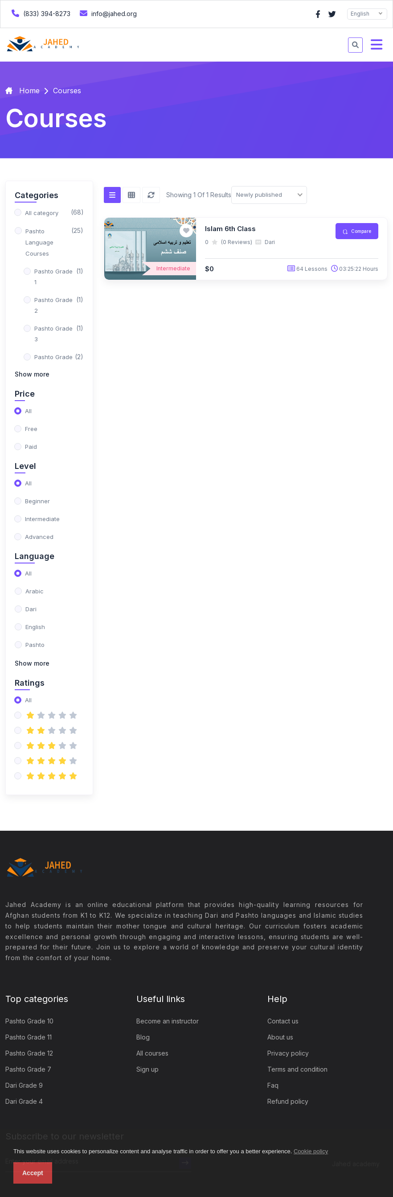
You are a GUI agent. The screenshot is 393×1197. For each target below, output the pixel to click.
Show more (32, 374)
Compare (357, 231)
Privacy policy (288, 1053)
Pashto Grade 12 (29, 1053)
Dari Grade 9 (24, 1085)
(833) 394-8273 (39, 13)
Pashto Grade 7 (28, 1069)
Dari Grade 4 (24, 1101)
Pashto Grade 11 (28, 1037)
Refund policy (287, 1101)
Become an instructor (167, 1021)
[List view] (112, 195)
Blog (143, 1037)
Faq (272, 1085)
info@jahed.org (107, 13)
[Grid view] (131, 195)
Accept (32, 1172)
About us (280, 1037)
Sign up (147, 1069)
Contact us (283, 1021)
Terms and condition (297, 1069)
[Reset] (151, 195)
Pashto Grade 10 (29, 1021)
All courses (152, 1053)
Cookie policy (311, 1151)
